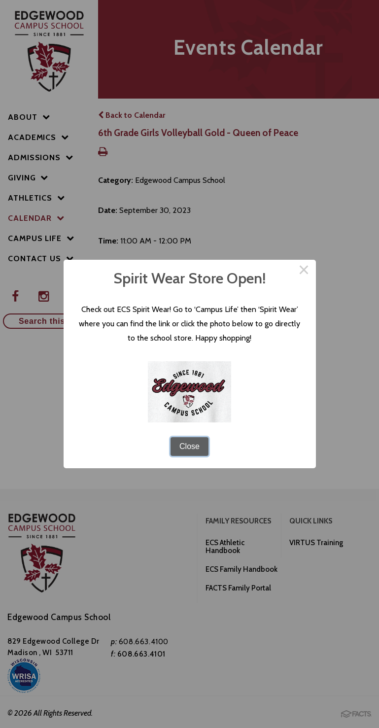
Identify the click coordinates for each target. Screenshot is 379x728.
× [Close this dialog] (304, 271)
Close (189, 446)
